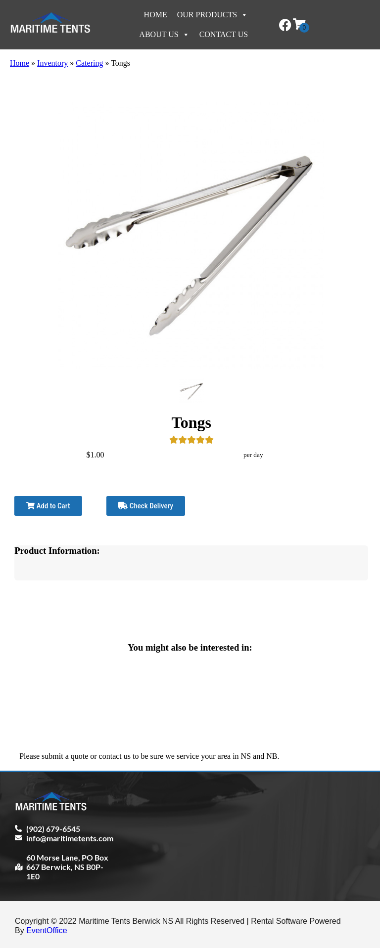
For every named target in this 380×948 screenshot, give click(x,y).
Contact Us (223, 34)
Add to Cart (48, 505)
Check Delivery (145, 505)
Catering (89, 63)
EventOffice (46, 930)
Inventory (52, 63)
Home (155, 14)
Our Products (212, 14)
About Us (164, 34)
